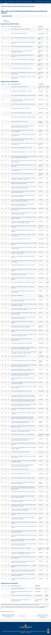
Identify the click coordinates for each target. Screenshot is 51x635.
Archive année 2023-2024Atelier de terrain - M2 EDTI (20, 473)
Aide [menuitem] (30, 1)
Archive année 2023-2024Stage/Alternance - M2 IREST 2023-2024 (23, 117)
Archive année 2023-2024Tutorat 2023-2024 (19, 33)
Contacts (16, 631)
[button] (36, 1)
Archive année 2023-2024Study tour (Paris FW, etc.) (20, 451)
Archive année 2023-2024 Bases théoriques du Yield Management (23, 59)
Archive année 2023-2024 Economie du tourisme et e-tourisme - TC (23, 37)
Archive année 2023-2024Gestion (17, 295)
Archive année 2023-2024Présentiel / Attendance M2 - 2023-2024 (23, 104)
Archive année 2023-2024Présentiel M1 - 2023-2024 (20, 108)
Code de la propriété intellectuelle (44, 606)
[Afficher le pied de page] (48, 632)
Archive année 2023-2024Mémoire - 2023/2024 (19, 469)
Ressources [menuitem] (25, 1)
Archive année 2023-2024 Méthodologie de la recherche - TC (22, 68)
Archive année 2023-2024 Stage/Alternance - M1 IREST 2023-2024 (23, 95)
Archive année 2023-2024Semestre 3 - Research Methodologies (22, 434)
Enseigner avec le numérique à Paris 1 (41, 631)
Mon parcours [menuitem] (19, 1)
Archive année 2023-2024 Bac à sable (18, 588)
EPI (1, 1)
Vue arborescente (6, 21)
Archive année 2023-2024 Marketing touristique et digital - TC (22, 46)
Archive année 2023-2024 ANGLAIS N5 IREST (19, 86)
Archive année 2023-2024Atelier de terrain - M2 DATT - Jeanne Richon (24, 360)
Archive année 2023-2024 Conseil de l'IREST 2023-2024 (21, 595)
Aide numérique (29, 631)
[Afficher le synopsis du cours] (47, 30)
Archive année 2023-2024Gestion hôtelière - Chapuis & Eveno (22, 173)
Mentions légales (10, 631)
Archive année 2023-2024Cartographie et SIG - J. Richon (21, 147)
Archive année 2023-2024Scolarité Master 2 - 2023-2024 (21, 112)
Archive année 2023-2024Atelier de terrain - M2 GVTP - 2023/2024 (23, 491)
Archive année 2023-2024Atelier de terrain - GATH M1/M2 (21, 343)
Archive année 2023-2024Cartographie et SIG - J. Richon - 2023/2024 (23, 151)
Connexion (48, 1)
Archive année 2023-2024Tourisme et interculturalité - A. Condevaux (23, 282)
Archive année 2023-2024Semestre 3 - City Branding (20, 548)
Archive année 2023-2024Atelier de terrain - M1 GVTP (21, 238)
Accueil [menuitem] (5, 1)
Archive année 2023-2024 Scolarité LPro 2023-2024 (20, 29)
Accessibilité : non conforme (25, 632)
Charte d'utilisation (22, 631)
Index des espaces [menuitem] (11, 1)
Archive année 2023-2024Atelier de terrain (18, 356)
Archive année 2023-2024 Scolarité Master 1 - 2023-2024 (21, 91)
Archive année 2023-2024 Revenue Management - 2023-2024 (22, 63)
